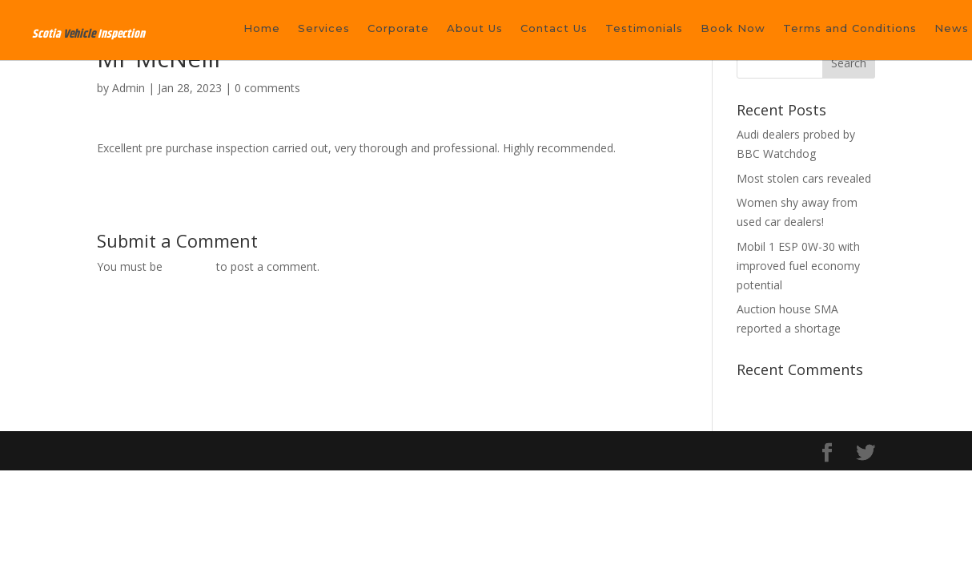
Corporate (398, 28)
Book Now (733, 28)
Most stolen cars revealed (804, 178)
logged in (189, 266)
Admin (128, 87)
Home (261, 28)
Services (324, 28)
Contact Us (554, 28)
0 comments (267, 87)
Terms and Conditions (850, 28)
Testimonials (644, 28)
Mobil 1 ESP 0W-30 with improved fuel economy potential (798, 266)
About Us (475, 28)
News (951, 28)
